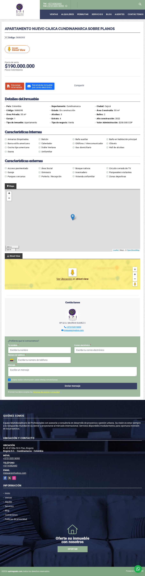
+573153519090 (55, 6)
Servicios (97, 14)
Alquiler (8, 502)
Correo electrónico (82, 345)
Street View (18, 49)
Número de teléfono (17, 355)
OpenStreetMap (133, 250)
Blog (109, 14)
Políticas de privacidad (16, 519)
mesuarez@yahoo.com (74, 330)
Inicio (7, 493)
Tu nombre (13, 345)
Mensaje (12, 365)
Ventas (54, 14)
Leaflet (115, 250)
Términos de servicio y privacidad (46, 392)
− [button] (9, 198)
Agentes (120, 14)
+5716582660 (55, 3)
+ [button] (9, 193)
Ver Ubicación (64, 278)
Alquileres (67, 14)
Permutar (83, 14)
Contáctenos (136, 14)
